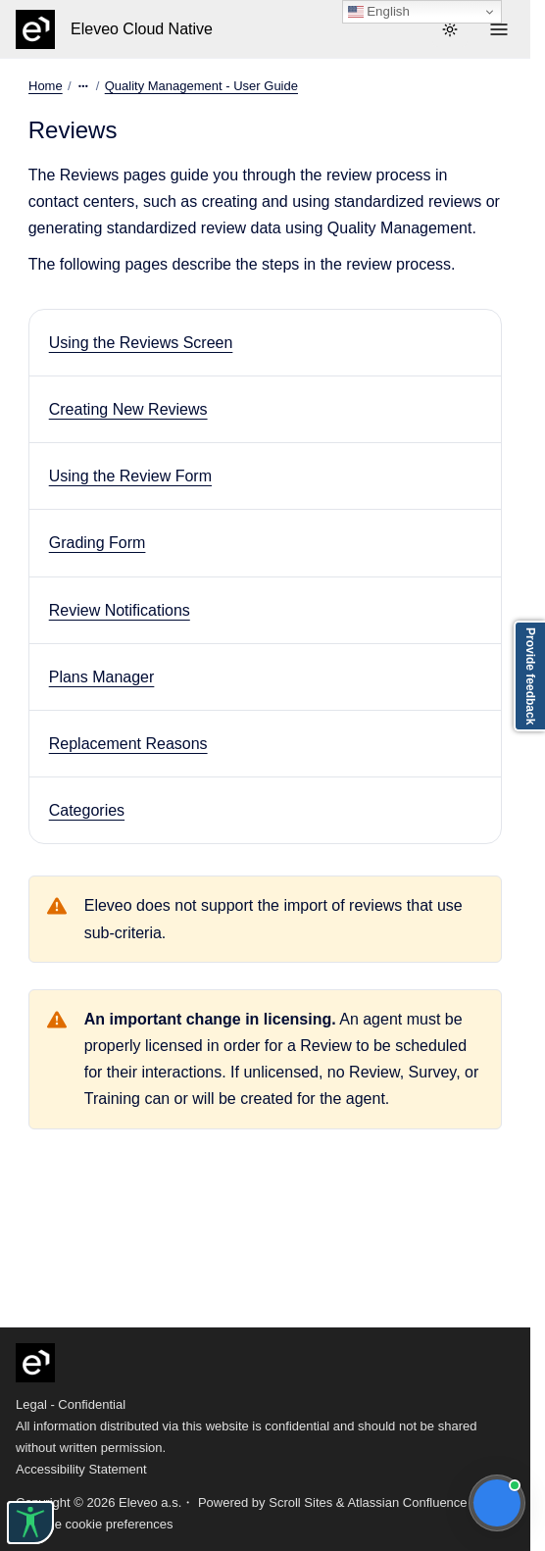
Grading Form (97, 542)
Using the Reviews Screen (141, 342)
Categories (86, 810)
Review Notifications (119, 610)
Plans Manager (102, 677)
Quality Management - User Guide (200, 85)
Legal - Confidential (70, 1404)
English (379, 12)
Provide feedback (530, 676)
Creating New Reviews (128, 409)
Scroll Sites (300, 1502)
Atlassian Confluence (407, 1502)
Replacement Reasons (128, 743)
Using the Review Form (130, 476)
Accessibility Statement (81, 1469)
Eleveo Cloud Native (142, 29)
